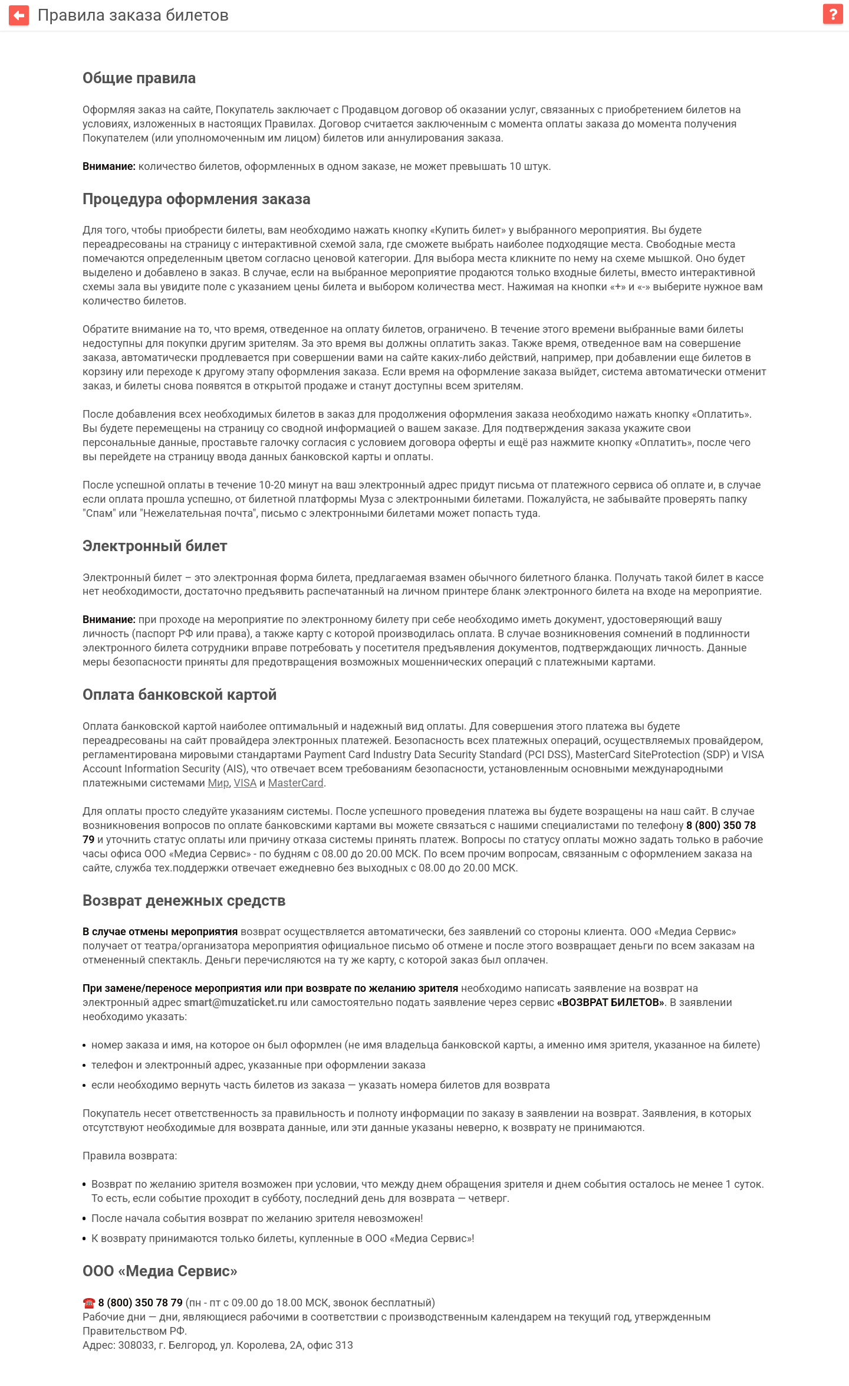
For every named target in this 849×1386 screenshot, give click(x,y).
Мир (218, 781)
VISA (245, 781)
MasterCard (296, 781)
